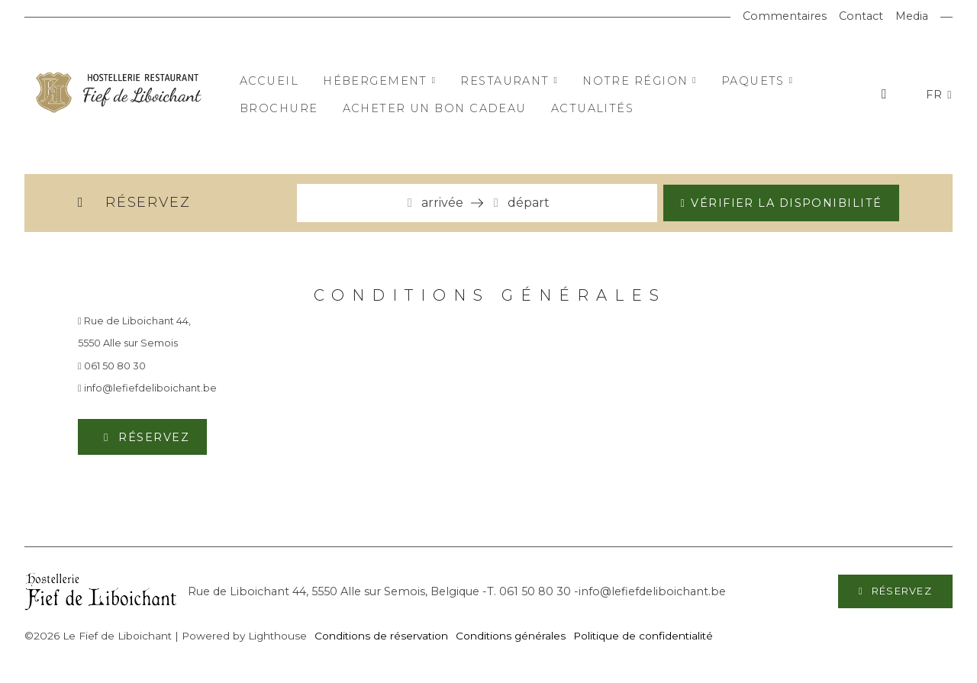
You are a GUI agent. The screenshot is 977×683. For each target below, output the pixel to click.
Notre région (639, 81)
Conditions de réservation (381, 636)
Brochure (279, 108)
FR (936, 95)
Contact (861, 16)
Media (911, 16)
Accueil (269, 81)
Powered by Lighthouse (244, 636)
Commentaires (785, 16)
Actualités (592, 108)
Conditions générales (511, 636)
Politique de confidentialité (643, 636)
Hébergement (379, 81)
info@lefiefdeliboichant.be (147, 388)
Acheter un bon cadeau (435, 108)
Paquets (757, 81)
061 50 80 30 (112, 366)
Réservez (151, 437)
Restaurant (509, 81)
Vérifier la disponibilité (786, 203)
